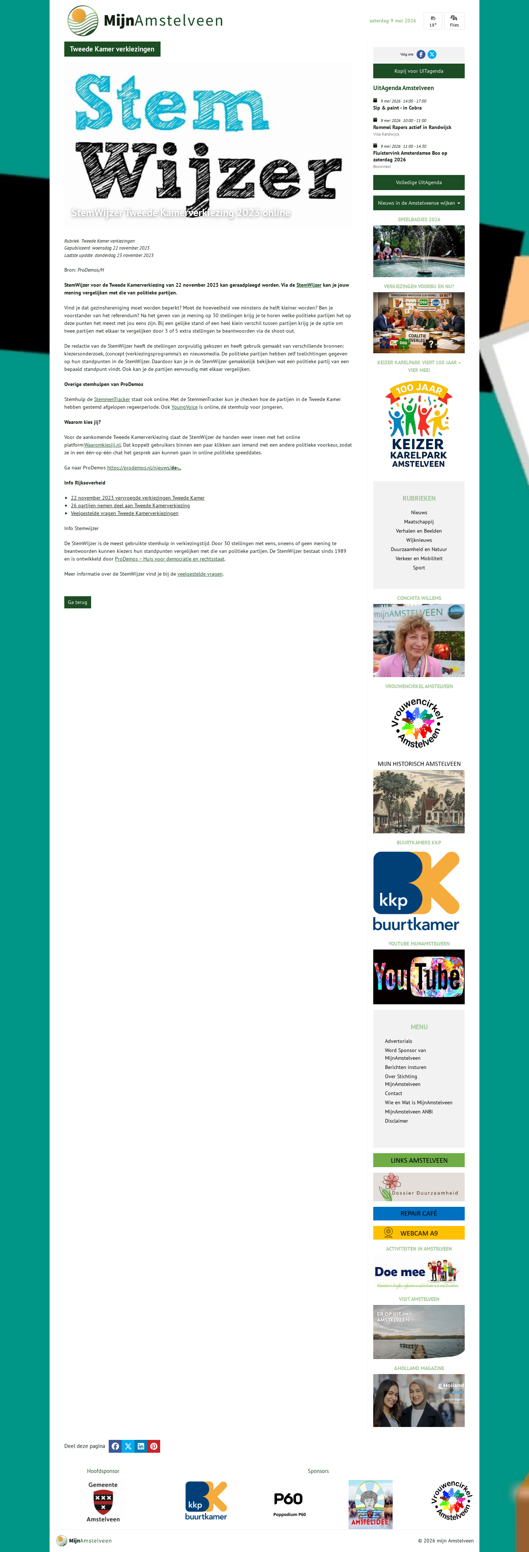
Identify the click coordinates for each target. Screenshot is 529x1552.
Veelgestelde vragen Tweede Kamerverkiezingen (125, 513)
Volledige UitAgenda (419, 182)
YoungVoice (185, 407)
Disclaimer (396, 1120)
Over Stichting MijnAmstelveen (403, 1080)
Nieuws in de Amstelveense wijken (419, 203)
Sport (419, 567)
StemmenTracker (112, 399)
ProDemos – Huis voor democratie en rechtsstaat (169, 558)
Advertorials (398, 1041)
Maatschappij (419, 521)
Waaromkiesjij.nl (102, 444)
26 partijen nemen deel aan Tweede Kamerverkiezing (130, 505)
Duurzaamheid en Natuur (419, 549)
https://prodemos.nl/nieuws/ (144, 467)
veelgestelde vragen (200, 574)
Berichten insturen (406, 1067)
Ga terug (77, 602)
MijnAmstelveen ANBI (409, 1111)
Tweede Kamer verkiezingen (108, 241)
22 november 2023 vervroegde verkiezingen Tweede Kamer (138, 497)
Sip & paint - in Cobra (397, 107)
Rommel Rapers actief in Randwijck (412, 127)
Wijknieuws (419, 540)
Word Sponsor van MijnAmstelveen (405, 1054)
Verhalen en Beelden (419, 531)
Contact (393, 1093)
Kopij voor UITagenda (419, 71)
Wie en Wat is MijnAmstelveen (419, 1102)
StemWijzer (308, 285)
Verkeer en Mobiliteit (419, 558)
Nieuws (419, 512)
